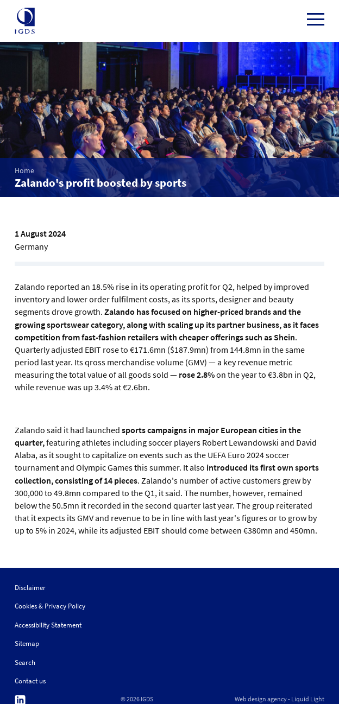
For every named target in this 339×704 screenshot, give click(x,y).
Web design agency (261, 699)
